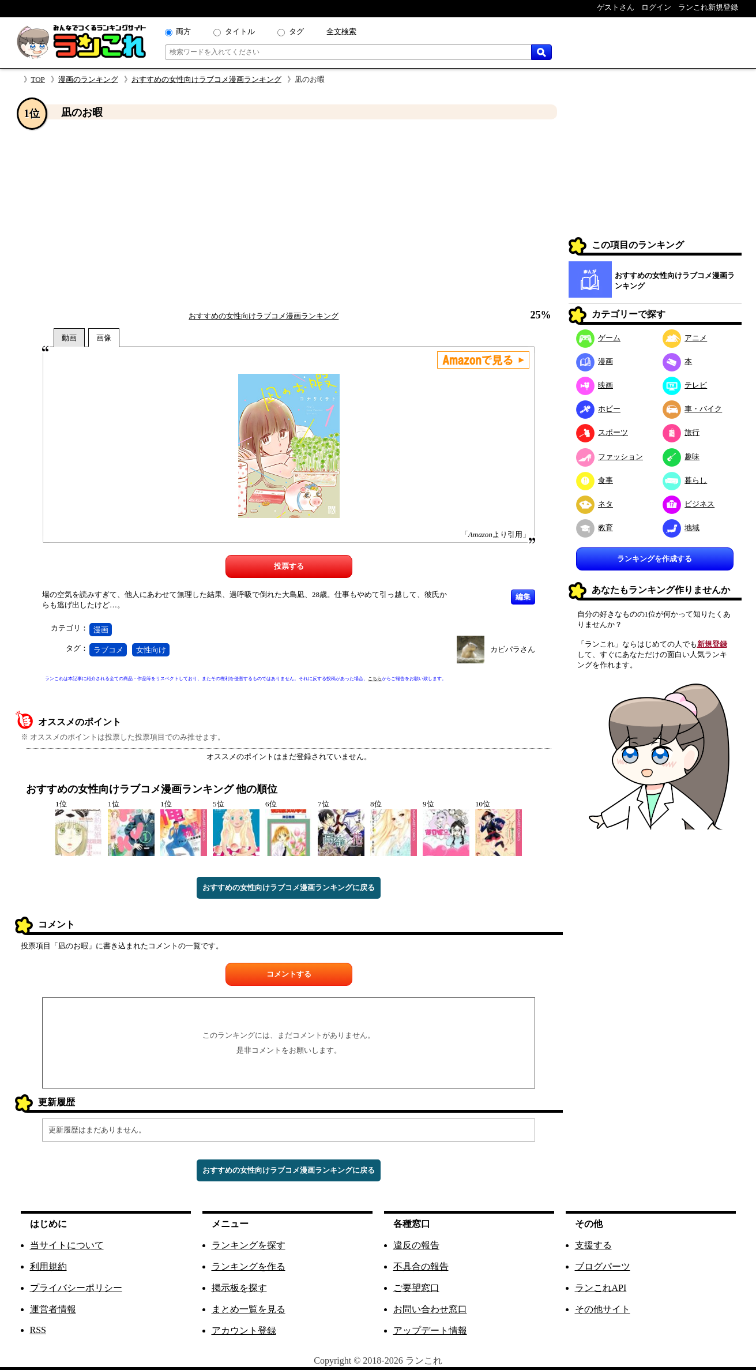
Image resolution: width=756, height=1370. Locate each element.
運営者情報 (53, 1309)
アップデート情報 (430, 1330)
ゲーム (598, 337)
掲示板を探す (239, 1288)
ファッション (610, 456)
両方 (183, 31)
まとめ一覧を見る (248, 1309)
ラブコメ (108, 649)
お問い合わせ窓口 (430, 1309)
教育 (595, 527)
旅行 (681, 432)
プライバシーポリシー (76, 1288)
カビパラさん (512, 649)
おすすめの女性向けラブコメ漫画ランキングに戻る (288, 887)
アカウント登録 (244, 1330)
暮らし (685, 480)
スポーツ (602, 432)
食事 (595, 480)
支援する (593, 1245)
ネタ (595, 504)
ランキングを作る (248, 1266)
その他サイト (602, 1309)
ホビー (598, 408)
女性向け (151, 649)
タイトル (240, 31)
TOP (38, 79)
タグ (296, 31)
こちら (375, 678)
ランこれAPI (601, 1288)
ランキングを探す (248, 1245)
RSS (38, 1330)
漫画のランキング (88, 79)
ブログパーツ (602, 1266)
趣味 (681, 456)
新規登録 (712, 644)
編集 (523, 596)
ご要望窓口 (416, 1288)
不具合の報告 (421, 1266)
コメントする (288, 974)
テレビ (685, 385)
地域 (681, 527)
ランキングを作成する (654, 558)
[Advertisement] (289, 215)
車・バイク (693, 408)
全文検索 (341, 31)
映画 (595, 385)
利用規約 (48, 1266)
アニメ (685, 337)
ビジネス (689, 504)
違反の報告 (416, 1245)
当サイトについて (67, 1245)
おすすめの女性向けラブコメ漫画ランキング (206, 79)
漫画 (100, 629)
